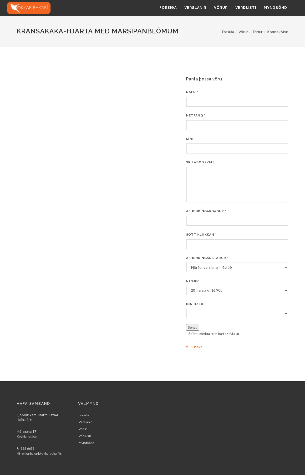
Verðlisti (245, 7)
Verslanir (195, 7)
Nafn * (192, 92)
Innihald (194, 304)
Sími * (191, 139)
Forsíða (168, 7)
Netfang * (195, 115)
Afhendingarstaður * (207, 258)
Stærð (192, 281)
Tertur (257, 31)
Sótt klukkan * (201, 234)
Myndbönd (275, 7)
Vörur (221, 7)
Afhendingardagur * (206, 211)
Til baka (194, 346)
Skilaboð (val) (200, 162)
